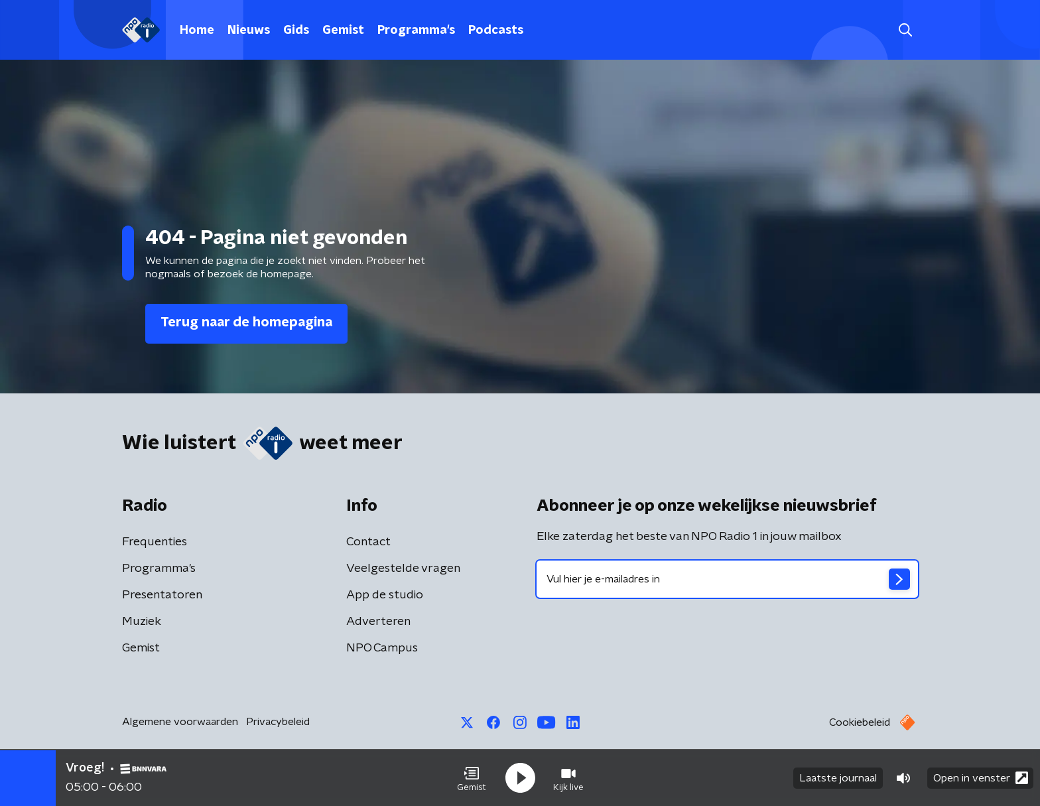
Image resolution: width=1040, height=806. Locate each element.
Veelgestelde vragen (403, 568)
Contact (368, 542)
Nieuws (249, 30)
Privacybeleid (278, 721)
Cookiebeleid (859, 722)
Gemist (343, 30)
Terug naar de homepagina (246, 322)
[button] (471, 778)
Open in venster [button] (980, 778)
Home (197, 30)
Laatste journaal (838, 778)
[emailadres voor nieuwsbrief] (727, 579)
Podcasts (495, 30)
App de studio (384, 595)
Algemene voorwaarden (180, 721)
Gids (296, 30)
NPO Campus (382, 648)
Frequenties (154, 542)
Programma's (416, 30)
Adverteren (378, 622)
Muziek (141, 622)
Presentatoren (162, 595)
